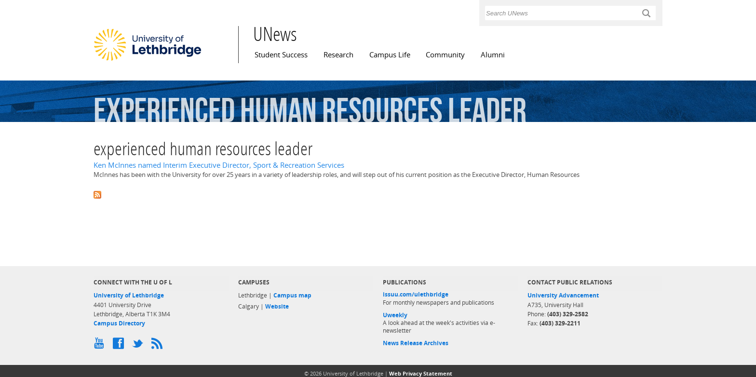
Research (338, 55)
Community (445, 55)
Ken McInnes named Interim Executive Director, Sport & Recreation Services (219, 165)
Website (277, 306)
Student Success (281, 55)
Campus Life (389, 55)
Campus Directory (119, 323)
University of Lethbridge (129, 295)
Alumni (493, 55)
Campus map (292, 295)
